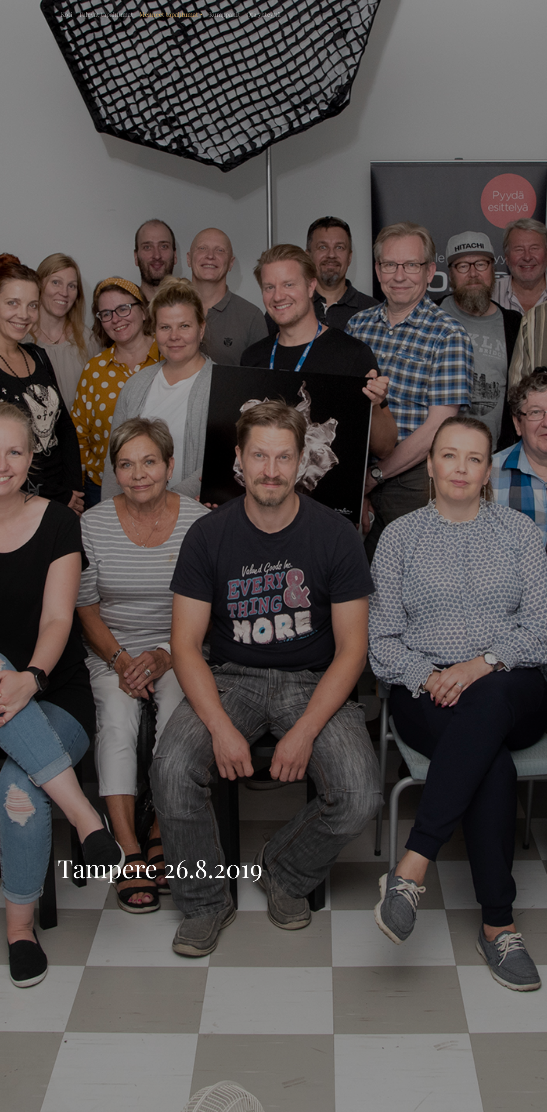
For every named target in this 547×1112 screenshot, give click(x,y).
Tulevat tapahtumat (106, 14)
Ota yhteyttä (263, 14)
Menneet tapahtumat (168, 14)
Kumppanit (224, 14)
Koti (66, 14)
